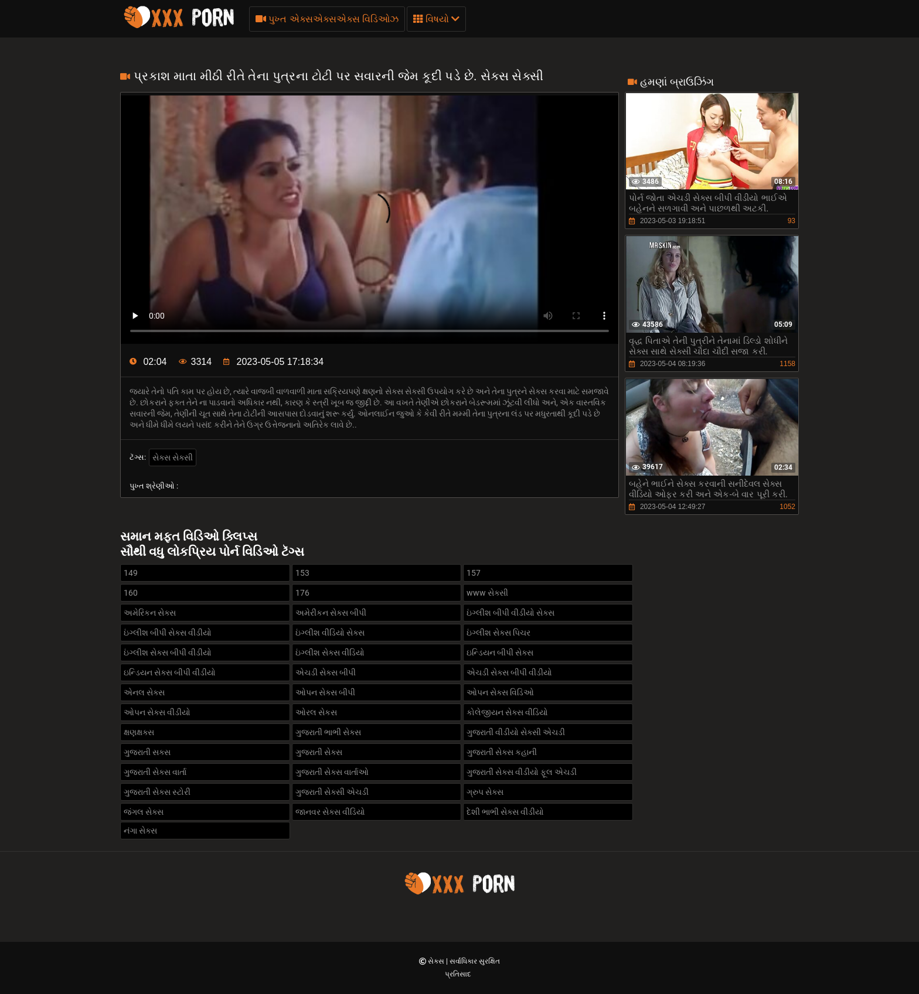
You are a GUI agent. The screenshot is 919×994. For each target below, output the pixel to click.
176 (302, 592)
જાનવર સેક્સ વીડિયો (330, 812)
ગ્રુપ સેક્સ (485, 792)
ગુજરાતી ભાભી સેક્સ (328, 732)
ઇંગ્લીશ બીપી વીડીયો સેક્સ (510, 612)
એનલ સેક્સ (144, 692)
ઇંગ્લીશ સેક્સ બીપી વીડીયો (168, 652)
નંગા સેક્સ (140, 830)
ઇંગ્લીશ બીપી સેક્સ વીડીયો (168, 632)
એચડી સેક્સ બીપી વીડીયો (509, 672)
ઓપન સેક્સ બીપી (325, 692)
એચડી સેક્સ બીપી (325, 672)
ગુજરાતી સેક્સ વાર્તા (155, 772)
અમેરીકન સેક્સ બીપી (330, 612)
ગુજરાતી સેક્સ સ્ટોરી (157, 792)
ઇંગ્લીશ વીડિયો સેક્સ (330, 632)
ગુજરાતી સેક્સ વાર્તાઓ (332, 772)
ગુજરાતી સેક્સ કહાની (502, 752)
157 (474, 573)
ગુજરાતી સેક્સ (318, 752)
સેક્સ (437, 961)
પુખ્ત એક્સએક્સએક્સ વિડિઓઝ (327, 19)
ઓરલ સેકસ (316, 712)
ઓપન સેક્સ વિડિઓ (500, 692)
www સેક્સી (487, 592)
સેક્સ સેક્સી (172, 457)
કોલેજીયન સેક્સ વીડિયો (507, 712)
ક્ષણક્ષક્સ (139, 732)
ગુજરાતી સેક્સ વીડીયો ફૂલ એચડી (522, 772)
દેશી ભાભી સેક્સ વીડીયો (505, 812)
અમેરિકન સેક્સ (150, 612)
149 (131, 573)
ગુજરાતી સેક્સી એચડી (332, 792)
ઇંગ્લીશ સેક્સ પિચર (498, 632)
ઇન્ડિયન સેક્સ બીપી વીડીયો (170, 672)
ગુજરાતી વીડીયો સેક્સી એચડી (516, 732)
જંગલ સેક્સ (144, 812)
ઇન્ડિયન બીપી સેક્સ (500, 652)
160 (131, 592)
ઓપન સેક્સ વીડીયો (157, 712)
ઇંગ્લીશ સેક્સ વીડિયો (330, 652)
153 (302, 573)
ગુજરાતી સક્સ (147, 752)
